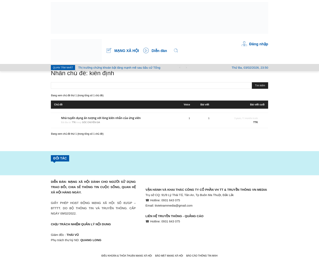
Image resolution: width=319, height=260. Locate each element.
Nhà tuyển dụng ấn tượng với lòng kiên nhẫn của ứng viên (101, 118)
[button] (176, 50)
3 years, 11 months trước (246, 118)
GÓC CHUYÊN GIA (91, 122)
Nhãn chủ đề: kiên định (82, 73)
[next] (186, 67)
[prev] (179, 67)
